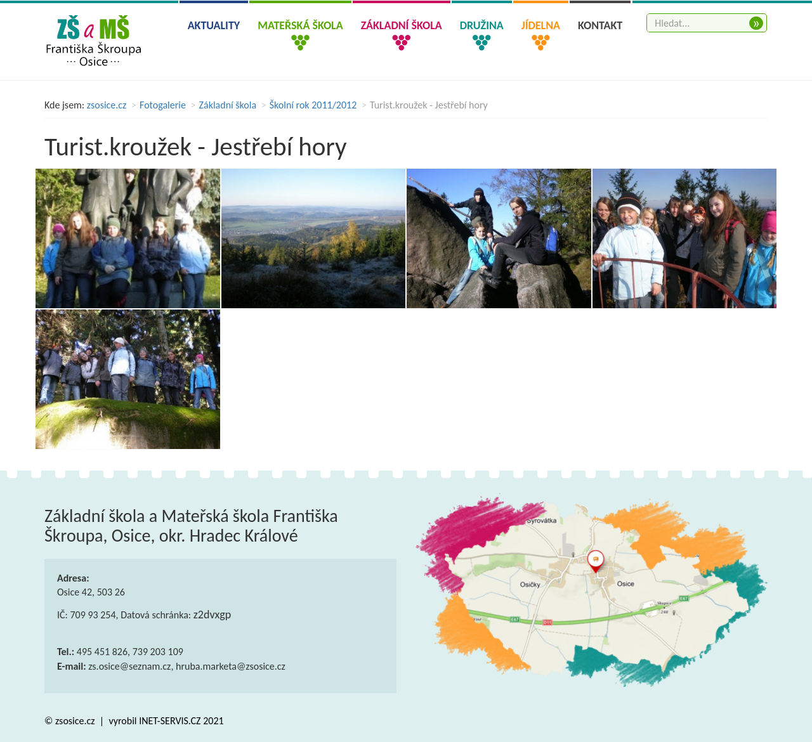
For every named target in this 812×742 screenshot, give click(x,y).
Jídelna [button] (540, 25)
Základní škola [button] (401, 25)
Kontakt (600, 25)
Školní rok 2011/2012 (313, 105)
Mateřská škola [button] (300, 25)
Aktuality (214, 25)
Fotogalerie (163, 105)
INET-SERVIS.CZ (169, 721)
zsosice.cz (107, 105)
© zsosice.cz (70, 721)
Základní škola (228, 105)
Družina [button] (482, 25)
